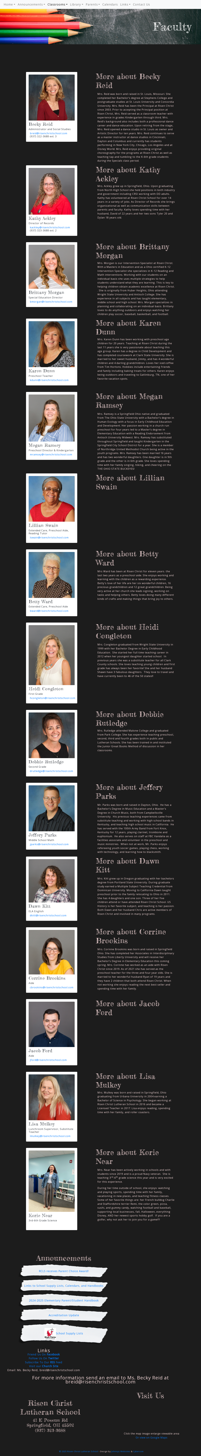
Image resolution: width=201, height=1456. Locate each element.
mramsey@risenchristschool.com (51, 454)
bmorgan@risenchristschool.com (51, 301)
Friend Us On (44, 1354)
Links (124, 4)
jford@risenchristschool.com (48, 1060)
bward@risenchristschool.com (49, 611)
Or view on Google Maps (151, 1437)
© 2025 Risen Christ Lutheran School (78, 1451)
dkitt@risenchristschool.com (48, 915)
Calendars (110, 4)
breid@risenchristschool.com (48, 133)
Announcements (30, 4)
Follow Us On (44, 1358)
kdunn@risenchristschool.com (49, 380)
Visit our (43, 1366)
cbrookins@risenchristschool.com (51, 987)
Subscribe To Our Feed (43, 1362)
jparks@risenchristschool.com (49, 844)
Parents (92, 4)
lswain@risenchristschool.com (49, 537)
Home (8, 4)
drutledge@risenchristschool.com (51, 771)
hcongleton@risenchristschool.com (52, 698)
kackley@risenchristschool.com (50, 227)
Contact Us (141, 4)
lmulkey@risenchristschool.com (50, 1136)
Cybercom (138, 1451)
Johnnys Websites (120, 1451)
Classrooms (56, 4)
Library (75, 4)
